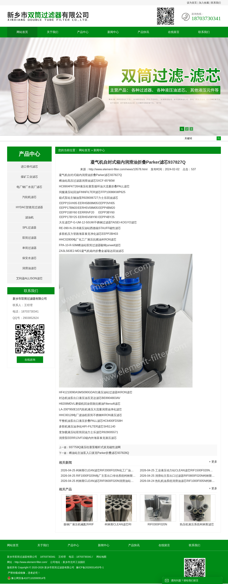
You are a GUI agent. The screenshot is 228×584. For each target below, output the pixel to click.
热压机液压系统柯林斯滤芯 (197, 524)
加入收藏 (204, 2)
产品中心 (83, 32)
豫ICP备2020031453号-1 (89, 567)
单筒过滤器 (29, 247)
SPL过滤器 (29, 227)
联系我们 (216, 2)
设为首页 (192, 2)
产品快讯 (143, 32)
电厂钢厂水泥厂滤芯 (29, 186)
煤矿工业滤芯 (29, 176)
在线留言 (173, 32)
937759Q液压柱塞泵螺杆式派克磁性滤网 (95, 447)
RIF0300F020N (157, 524)
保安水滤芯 (29, 258)
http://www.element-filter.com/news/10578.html (118, 169)
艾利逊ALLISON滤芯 (29, 278)
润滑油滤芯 (29, 268)
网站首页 (22, 32)
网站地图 (101, 556)
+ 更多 (213, 461)
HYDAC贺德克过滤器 (29, 207)
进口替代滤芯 (29, 166)
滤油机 (29, 217)
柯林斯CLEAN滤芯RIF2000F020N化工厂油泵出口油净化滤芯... (98, 470)
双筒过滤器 (29, 237)
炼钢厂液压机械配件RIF (79, 524)
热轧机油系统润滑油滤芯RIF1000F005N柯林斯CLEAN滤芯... (177, 480)
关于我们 (52, 32)
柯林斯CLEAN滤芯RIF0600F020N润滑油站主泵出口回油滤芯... (98, 480)
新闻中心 (113, 32)
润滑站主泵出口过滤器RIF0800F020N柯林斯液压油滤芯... (177, 475)
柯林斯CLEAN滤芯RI (118, 524)
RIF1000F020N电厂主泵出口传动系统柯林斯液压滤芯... (98, 475)
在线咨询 (30, 359)
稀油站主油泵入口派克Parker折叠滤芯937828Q (99, 452)
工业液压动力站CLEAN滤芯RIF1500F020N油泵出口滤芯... (177, 470)
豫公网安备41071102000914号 (26, 578)
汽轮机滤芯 (29, 197)
